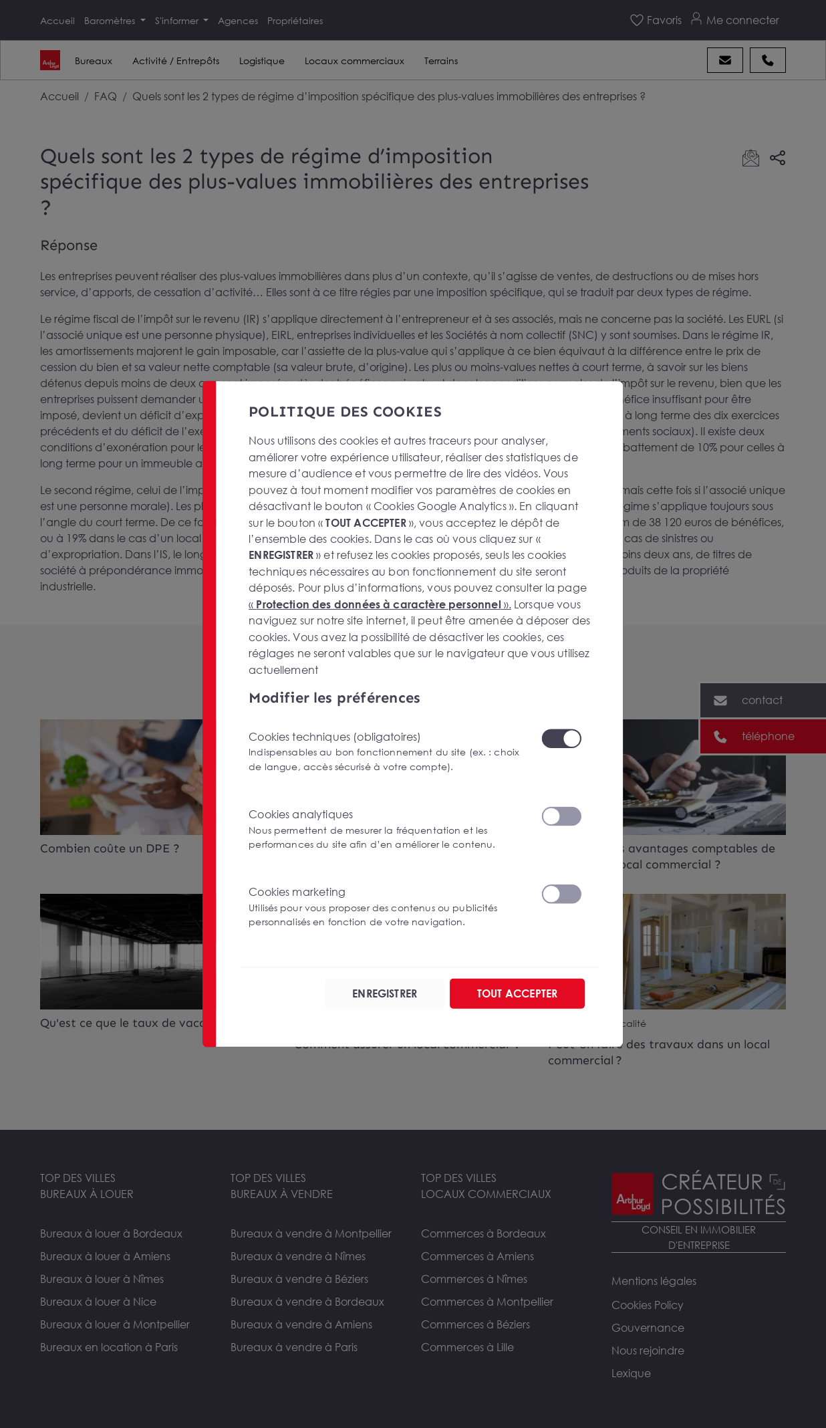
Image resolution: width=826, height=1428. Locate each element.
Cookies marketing (387, 907)
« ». (380, 603)
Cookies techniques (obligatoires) (387, 751)
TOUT (517, 993)
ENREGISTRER (384, 993)
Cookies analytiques (387, 829)
